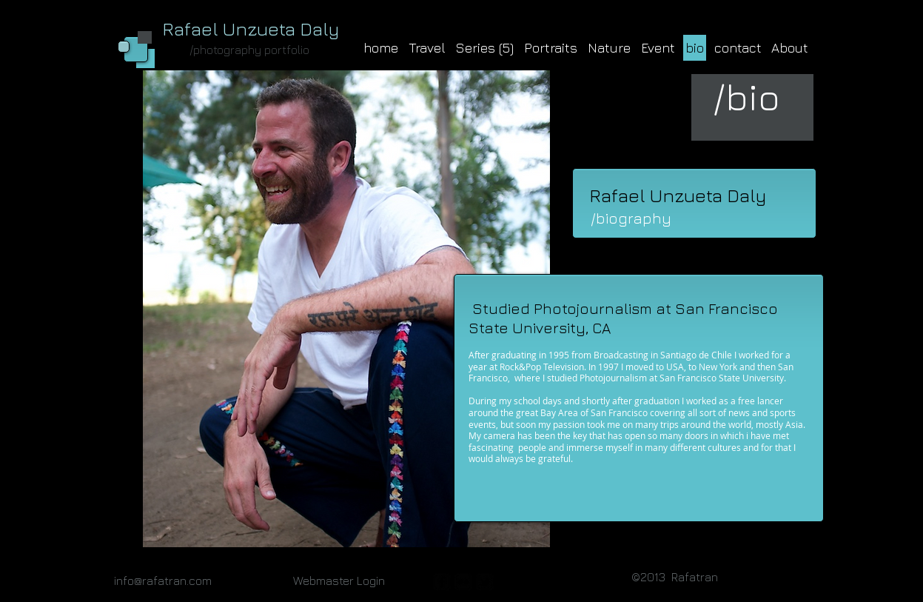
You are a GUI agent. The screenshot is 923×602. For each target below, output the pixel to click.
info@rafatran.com (163, 580)
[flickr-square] (463, 582)
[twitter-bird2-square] (485, 582)
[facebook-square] (442, 582)
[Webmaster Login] (339, 580)
